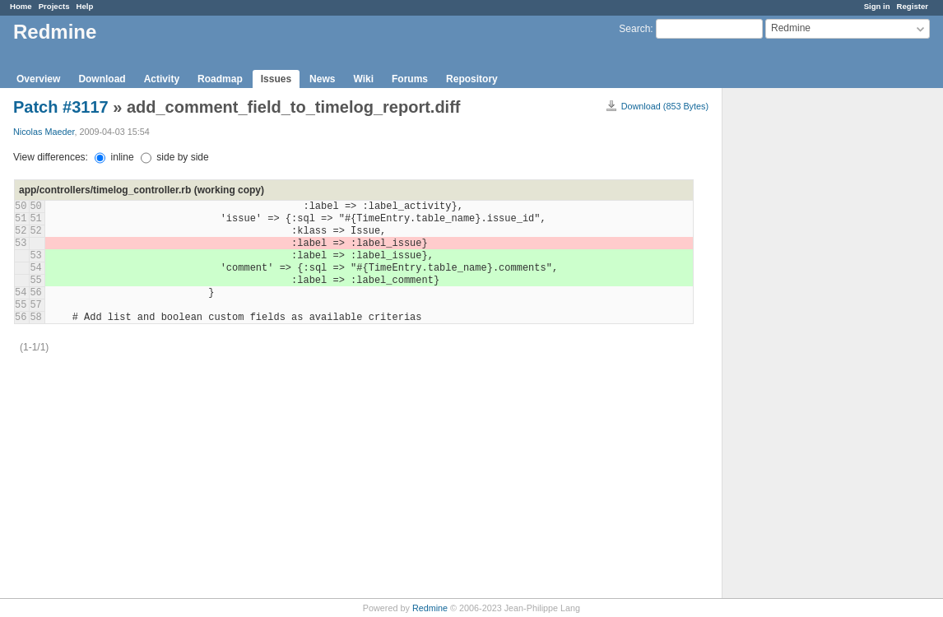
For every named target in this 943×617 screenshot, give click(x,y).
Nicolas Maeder (43, 132)
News (322, 79)
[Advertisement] (805, 346)
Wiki (363, 79)
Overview (38, 79)
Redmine (430, 608)
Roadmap (220, 79)
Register (912, 6)
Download (101, 79)
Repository (472, 79)
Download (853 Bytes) (664, 106)
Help (85, 6)
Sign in (877, 6)
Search (634, 29)
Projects (54, 6)
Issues (276, 79)
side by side (175, 157)
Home (21, 6)
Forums (410, 79)
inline (114, 157)
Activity (161, 79)
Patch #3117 (61, 107)
